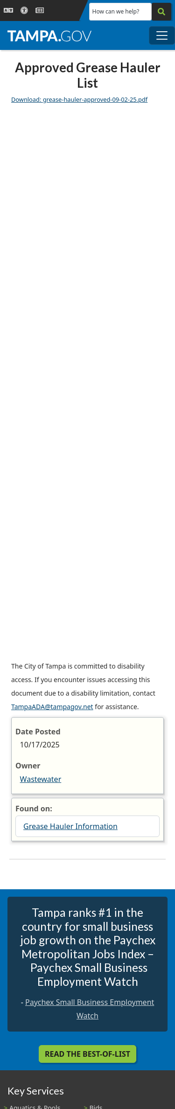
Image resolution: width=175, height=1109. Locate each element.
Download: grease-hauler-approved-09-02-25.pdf (79, 99)
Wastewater (41, 779)
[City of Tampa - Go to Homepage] (49, 35)
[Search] (161, 12)
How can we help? (116, 11)
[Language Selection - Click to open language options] (8, 10)
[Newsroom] (40, 10)
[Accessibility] (24, 10)
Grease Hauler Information (70, 826)
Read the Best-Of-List (87, 1054)
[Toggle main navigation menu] (162, 35)
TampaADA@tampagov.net (52, 706)
